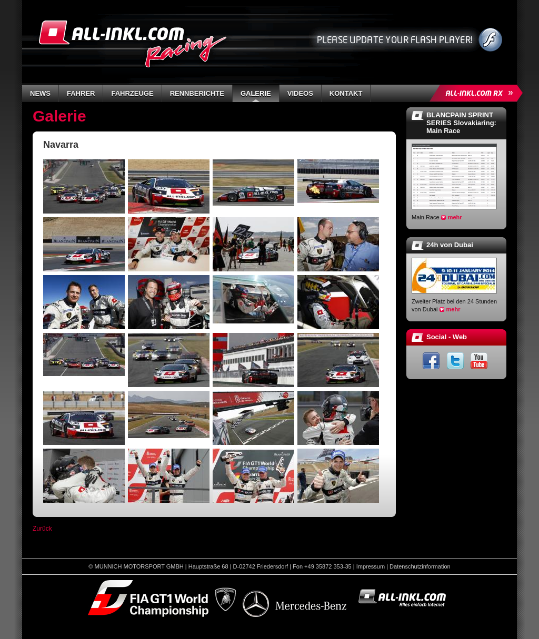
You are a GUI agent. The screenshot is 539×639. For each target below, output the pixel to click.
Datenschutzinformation (420, 566)
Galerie (256, 93)
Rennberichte (197, 93)
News (40, 93)
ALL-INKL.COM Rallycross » (478, 93)
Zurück (42, 528)
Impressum (370, 566)
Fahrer (81, 93)
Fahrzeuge (132, 93)
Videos (300, 93)
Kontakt (346, 93)
